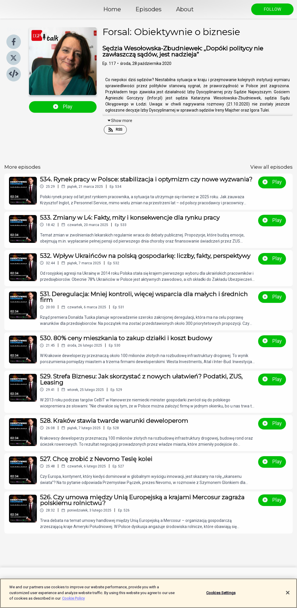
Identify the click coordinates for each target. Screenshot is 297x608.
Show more (119, 120)
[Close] (287, 595)
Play (62, 107)
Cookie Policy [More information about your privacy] (73, 601)
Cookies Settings (221, 596)
